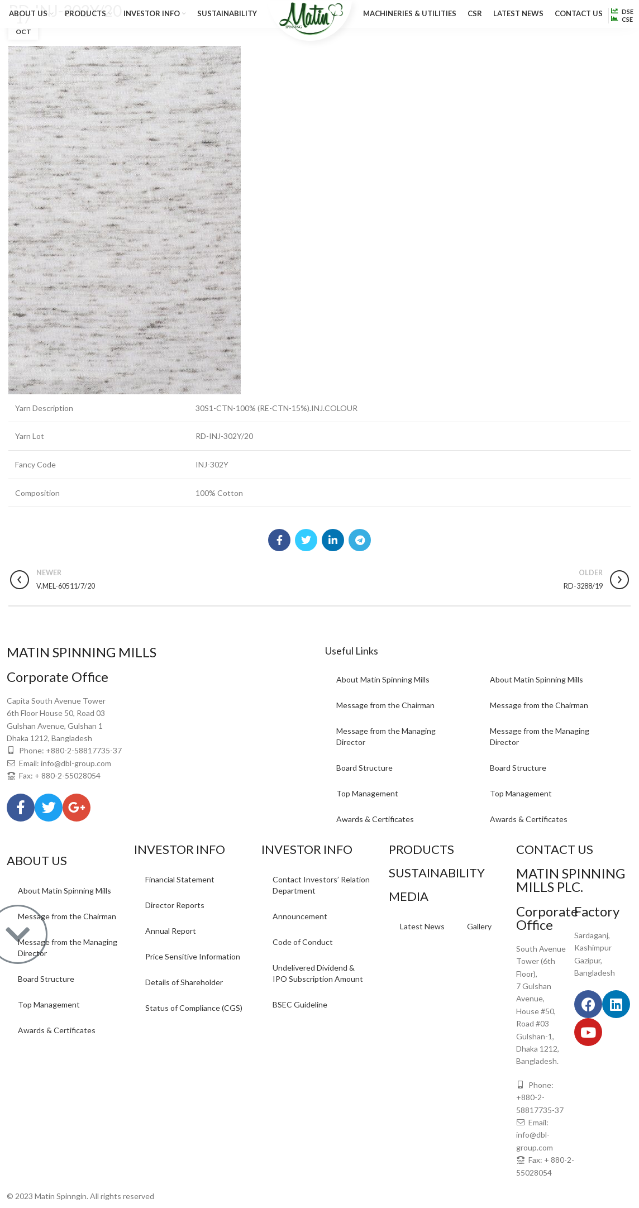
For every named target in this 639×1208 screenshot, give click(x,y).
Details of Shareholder (184, 982)
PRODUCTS (421, 849)
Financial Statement (179, 879)
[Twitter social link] (306, 540)
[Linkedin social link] (333, 540)
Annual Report (170, 930)
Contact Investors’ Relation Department (321, 885)
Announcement (300, 916)
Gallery (479, 926)
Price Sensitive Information (192, 956)
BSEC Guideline (300, 1004)
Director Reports (174, 905)
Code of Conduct (303, 942)
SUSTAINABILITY (437, 872)
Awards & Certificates (375, 819)
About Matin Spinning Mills (383, 679)
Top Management (367, 793)
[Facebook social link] (279, 540)
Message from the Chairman (385, 705)
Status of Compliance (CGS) (193, 1008)
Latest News (422, 926)
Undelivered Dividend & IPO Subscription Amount (318, 973)
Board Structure (364, 767)
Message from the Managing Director (386, 736)
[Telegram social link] (360, 540)
